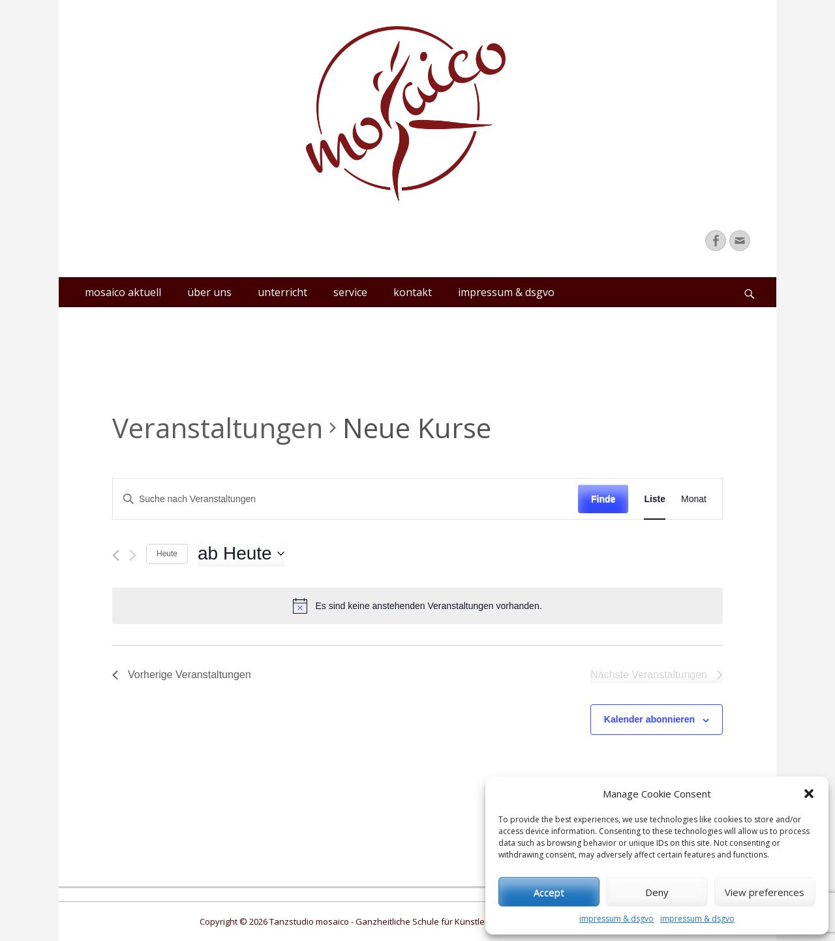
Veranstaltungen (217, 427)
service (350, 292)
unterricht (282, 292)
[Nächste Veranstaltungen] (132, 555)
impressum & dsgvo (616, 918)
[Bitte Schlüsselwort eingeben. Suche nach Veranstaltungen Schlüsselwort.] (345, 499)
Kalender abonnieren (649, 719)
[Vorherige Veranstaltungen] (115, 555)
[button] (808, 793)
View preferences (764, 892)
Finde (603, 499)
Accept (549, 892)
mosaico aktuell (123, 292)
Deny (657, 892)
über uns (209, 292)
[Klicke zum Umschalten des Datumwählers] (241, 554)
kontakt (412, 292)
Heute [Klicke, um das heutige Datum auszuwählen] (167, 553)
